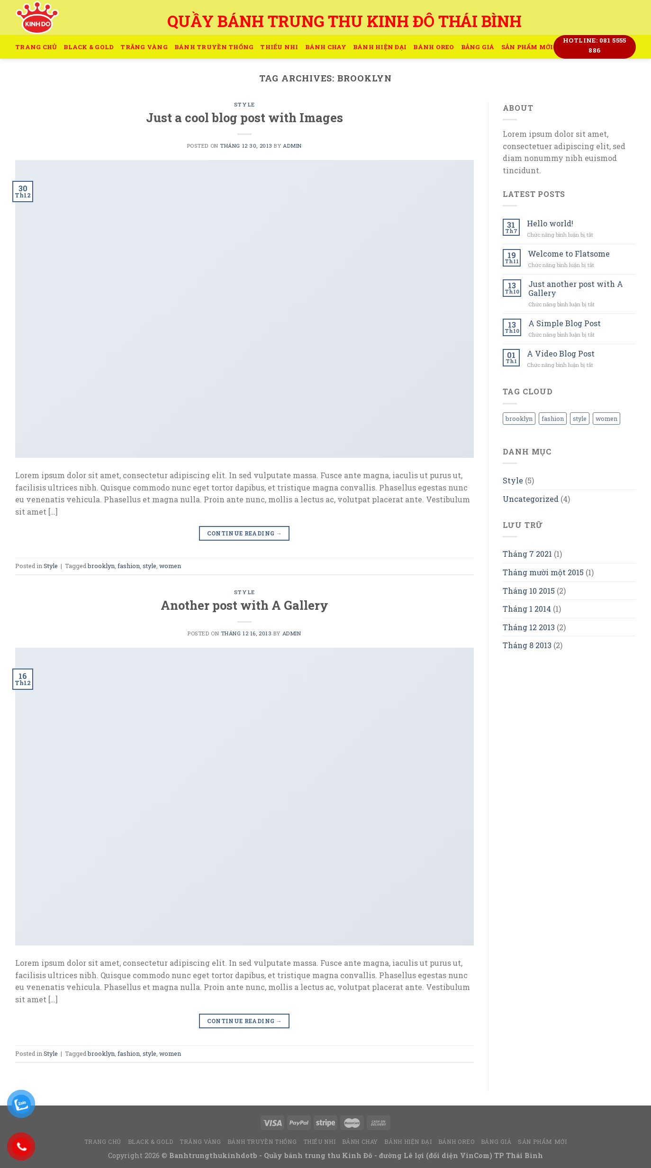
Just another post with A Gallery (575, 288)
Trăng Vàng (144, 47)
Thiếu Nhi (279, 47)
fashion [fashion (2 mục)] (553, 418)
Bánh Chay (325, 47)
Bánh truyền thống (213, 47)
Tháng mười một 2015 (543, 572)
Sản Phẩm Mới (527, 47)
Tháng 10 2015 (529, 591)
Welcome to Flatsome (569, 253)
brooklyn (101, 566)
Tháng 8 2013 (527, 645)
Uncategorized (531, 499)
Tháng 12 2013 (529, 627)
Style (244, 104)
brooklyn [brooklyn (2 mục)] (519, 418)
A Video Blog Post (561, 353)
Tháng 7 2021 (527, 554)
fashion (129, 566)
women (170, 566)
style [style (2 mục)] (580, 418)
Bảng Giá (478, 47)
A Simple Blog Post (564, 323)
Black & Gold (88, 47)
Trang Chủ (36, 47)
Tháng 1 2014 (527, 609)
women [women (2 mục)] (606, 418)
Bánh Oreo (433, 47)
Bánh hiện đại (380, 47)
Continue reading (244, 533)
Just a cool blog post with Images (244, 117)
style (149, 566)
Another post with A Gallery (244, 605)
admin (292, 145)
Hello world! (550, 223)
